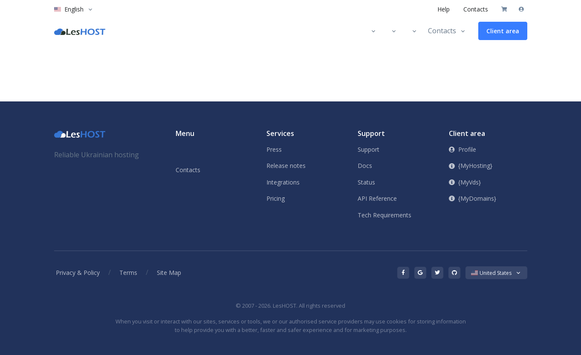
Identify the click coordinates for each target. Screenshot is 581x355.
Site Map (169, 272)
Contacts (475, 9)
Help (443, 9)
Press (274, 149)
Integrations (283, 182)
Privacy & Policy (78, 272)
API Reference (377, 198)
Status (366, 182)
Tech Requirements (384, 215)
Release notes (286, 166)
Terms (128, 272)
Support (368, 149)
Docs (365, 166)
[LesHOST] (79, 31)
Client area (502, 31)
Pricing (275, 198)
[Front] (79, 134)
